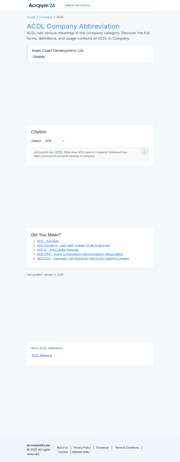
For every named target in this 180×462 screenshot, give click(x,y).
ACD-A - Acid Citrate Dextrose (58, 250)
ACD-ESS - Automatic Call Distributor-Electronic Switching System (83, 258)
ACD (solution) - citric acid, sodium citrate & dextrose (73, 245)
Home (31, 17)
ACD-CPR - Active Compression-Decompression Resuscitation (80, 254)
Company (45, 17)
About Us (62, 447)
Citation (36, 141)
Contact (63, 451)
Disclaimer (102, 447)
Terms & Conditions (127, 447)
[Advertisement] (90, 93)
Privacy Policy (82, 447)
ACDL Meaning (41, 355)
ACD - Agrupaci (48, 241)
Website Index (81, 451)
